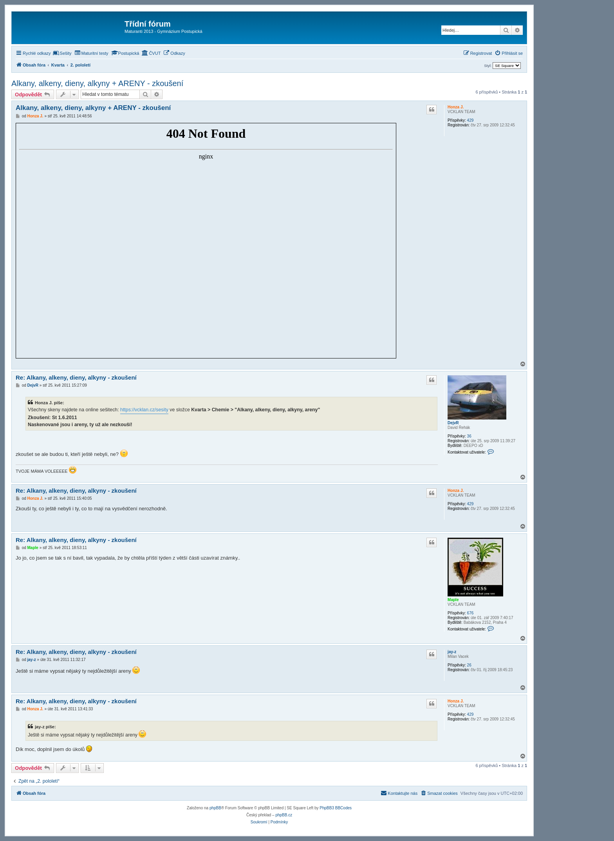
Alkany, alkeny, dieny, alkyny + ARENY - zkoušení (97, 83)
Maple (453, 600)
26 (469, 665)
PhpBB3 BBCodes (336, 808)
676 (470, 613)
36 (469, 436)
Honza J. (456, 107)
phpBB (215, 808)
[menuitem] (62, 53)
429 (470, 120)
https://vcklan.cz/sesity (144, 409)
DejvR (453, 423)
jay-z (452, 652)
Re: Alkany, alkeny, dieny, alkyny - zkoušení (76, 377)
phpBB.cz (283, 815)
